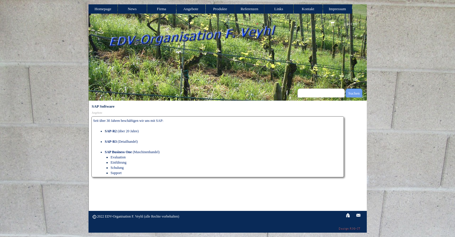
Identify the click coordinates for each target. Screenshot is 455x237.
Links (278, 9)
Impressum (337, 9)
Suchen (354, 93)
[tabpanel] (217, 147)
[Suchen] (321, 93)
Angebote (190, 9)
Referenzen (249, 9)
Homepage (103, 9)
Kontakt (308, 9)
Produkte (220, 9)
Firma (161, 9)
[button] (358, 214)
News (132, 9)
